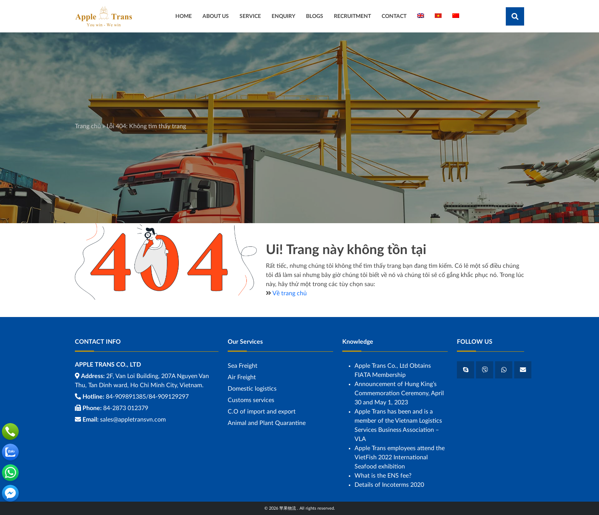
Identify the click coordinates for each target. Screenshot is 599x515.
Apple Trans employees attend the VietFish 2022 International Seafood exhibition (400, 457)
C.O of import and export (262, 412)
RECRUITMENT (352, 16)
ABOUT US (215, 16)
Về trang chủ (289, 293)
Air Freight (242, 377)
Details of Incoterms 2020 (389, 485)
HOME (183, 16)
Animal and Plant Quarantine (267, 423)
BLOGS (314, 16)
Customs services (251, 400)
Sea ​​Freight (242, 366)
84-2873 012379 (125, 408)
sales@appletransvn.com (133, 420)
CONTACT (394, 16)
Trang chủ (88, 126)
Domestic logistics (252, 389)
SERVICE (250, 16)
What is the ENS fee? (383, 476)
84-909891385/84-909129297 (147, 397)
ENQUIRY (283, 16)
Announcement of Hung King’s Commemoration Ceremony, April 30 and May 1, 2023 (399, 393)
